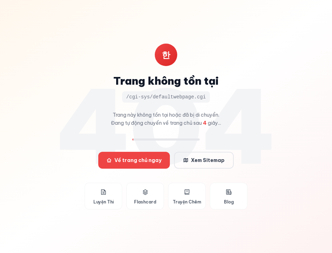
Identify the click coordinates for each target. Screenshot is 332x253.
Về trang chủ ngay (134, 160)
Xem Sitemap (204, 160)
